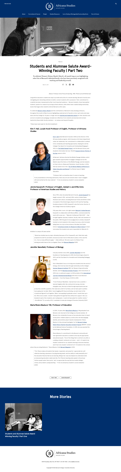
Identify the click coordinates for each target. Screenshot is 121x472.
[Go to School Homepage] (61, 6)
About (23, 14)
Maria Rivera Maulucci (72, 310)
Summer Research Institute (60, 268)
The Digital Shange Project (65, 148)
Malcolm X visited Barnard (83, 210)
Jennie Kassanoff (83, 195)
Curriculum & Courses (34, 14)
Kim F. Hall (56, 136)
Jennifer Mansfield (75, 252)
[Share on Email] (73, 85)
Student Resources (55, 14)
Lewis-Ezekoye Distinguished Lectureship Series (75, 14)
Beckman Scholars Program (70, 270)
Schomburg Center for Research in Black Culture (71, 227)
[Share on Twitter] (66, 85)
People (45, 14)
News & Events (95, 14)
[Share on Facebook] (63, 85)
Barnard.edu (7, 3)
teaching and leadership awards (68, 115)
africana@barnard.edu (73, 461)
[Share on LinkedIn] (70, 85)
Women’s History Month (44, 110)
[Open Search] (116, 4)
